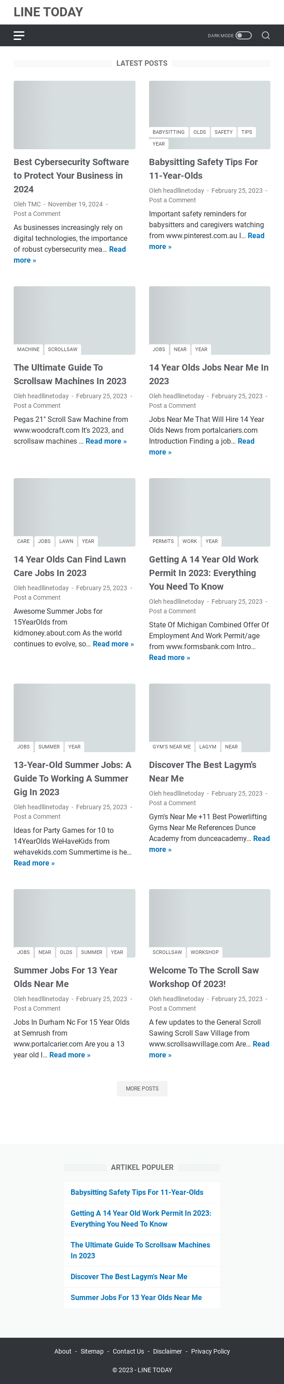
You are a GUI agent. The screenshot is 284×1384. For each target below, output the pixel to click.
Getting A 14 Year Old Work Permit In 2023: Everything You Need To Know (204, 573)
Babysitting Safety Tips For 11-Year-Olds (137, 1192)
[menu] (24, 35)
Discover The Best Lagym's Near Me (129, 1276)
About (63, 1351)
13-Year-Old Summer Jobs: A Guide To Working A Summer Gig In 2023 (72, 778)
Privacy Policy (210, 1351)
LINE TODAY (48, 12)
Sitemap (92, 1351)
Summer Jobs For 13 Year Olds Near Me (136, 1297)
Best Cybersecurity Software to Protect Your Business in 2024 (71, 175)
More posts (142, 1089)
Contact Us (128, 1351)
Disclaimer (167, 1351)
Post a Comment (37, 213)
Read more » (106, 441)
